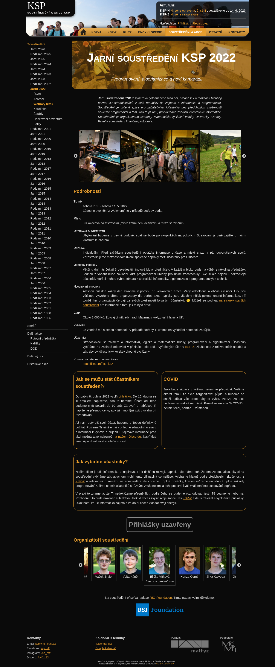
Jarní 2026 (38, 49)
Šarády (38, 114)
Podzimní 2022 (41, 84)
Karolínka (40, 109)
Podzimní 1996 (41, 318)
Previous (75, 156)
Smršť (31, 325)
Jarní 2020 (38, 144)
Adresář (39, 99)
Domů (83, 32)
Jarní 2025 (38, 59)
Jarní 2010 (38, 243)
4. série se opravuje (184, 14)
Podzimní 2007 (41, 268)
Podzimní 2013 (41, 208)
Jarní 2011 (38, 233)
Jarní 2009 (38, 253)
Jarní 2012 (38, 223)
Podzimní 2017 (41, 168)
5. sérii (201, 10)
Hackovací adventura (48, 119)
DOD (34, 348)
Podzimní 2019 (41, 149)
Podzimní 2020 (41, 138)
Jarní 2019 (38, 153)
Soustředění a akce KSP (48, 12)
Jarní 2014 (38, 203)
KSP (36, 5)
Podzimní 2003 (41, 298)
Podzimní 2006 (41, 278)
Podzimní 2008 (41, 258)
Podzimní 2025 (41, 54)
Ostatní (215, 32)
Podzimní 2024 (41, 64)
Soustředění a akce (185, 32)
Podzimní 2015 (41, 188)
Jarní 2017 (38, 173)
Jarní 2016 (38, 183)
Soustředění (36, 44)
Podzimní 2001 (41, 308)
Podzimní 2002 (41, 303)
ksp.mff (45, 648)
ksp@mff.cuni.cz (45, 643)
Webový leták (43, 104)
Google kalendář (105, 648)
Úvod (37, 94)
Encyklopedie (150, 32)
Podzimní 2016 (41, 178)
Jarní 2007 (38, 273)
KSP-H (96, 32)
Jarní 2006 (38, 283)
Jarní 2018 (38, 163)
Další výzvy (35, 356)
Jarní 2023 (38, 79)
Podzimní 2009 (41, 248)
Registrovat (200, 23)
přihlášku (125, 396)
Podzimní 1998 (41, 313)
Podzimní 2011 (41, 228)
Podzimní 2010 (41, 238)
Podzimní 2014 (41, 198)
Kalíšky (35, 343)
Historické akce (37, 364)
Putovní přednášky (43, 338)
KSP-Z (111, 32)
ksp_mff (45, 653)
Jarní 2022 (38, 89)
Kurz (127, 32)
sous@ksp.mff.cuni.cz (98, 363)
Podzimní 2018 (41, 158)
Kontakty (236, 32)
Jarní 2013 (38, 213)
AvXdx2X (43, 657)
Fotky (37, 124)
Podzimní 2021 (41, 129)
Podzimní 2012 (41, 218)
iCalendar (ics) (104, 643)
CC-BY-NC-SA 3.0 (165, 663)
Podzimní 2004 (41, 293)
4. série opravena (183, 10)
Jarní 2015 (38, 193)
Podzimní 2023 (41, 74)
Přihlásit (182, 23)
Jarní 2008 (38, 263)
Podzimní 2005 (41, 288)
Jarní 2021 (38, 134)
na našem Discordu (127, 436)
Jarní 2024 (38, 69)
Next (244, 156)
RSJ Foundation (161, 597)
